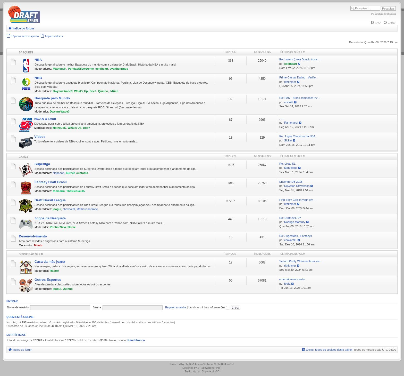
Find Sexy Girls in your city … (297, 199)
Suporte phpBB (211, 371)
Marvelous (290, 167)
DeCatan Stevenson (296, 185)
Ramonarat (291, 122)
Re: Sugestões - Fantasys (295, 235)
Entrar (12, 301)
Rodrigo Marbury (294, 221)
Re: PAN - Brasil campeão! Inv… (299, 97)
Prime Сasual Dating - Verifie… (298, 77)
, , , (281, 118)
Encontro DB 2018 (290, 181)
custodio (82, 172)
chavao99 (69, 209)
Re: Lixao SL (287, 163)
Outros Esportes (48, 280)
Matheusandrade (87, 209)
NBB (38, 78)
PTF (218, 367)
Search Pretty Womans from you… (301, 261)
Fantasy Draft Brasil (51, 182)
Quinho (103, 91)
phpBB (188, 364)
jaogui (57, 209)
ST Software (204, 367)
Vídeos (39, 137)
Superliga (42, 164)
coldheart (101, 68)
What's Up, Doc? (85, 91)
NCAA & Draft (45, 119)
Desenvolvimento (33, 236)
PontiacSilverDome (81, 68)
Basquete (26, 52)
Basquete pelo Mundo (52, 98)
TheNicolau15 (75, 191)
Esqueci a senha (175, 307)
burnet (70, 172)
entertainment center (292, 279)
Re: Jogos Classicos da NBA (297, 136)
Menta (38, 245)
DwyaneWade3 (63, 91)
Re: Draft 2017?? (290, 217)
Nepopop (58, 172)
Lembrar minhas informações (208, 307)
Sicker (288, 140)
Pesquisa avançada (383, 13)
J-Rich (114, 91)
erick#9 (288, 102)
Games (23, 156)
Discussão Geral (31, 254)
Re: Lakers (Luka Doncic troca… (299, 59)
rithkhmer (290, 81)
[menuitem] (375, 22)
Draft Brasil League (50, 200)
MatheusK (59, 68)
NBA (38, 60)
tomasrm (59, 191)
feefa (287, 283)
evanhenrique (119, 68)
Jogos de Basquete (50, 218)
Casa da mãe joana (50, 261)
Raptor (54, 270)
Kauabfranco (136, 340)
